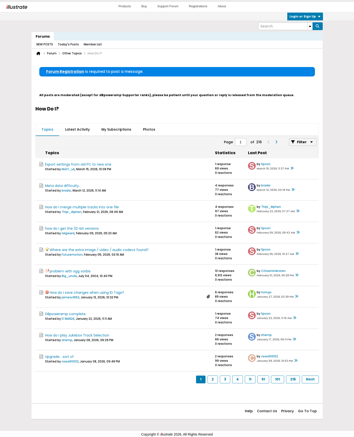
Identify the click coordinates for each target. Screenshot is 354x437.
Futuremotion (72, 254)
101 (277, 379)
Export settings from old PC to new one (78, 164)
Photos (149, 129)
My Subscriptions (116, 129)
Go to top (307, 411)
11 (250, 379)
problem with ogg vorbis (70, 271)
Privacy (287, 411)
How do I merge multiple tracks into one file (82, 207)
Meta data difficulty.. (62, 185)
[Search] (285, 26)
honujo (266, 292)
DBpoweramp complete (65, 313)
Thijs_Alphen (72, 212)
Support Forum (168, 6)
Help (249, 411)
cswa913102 (70, 361)
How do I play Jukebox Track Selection (77, 335)
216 (293, 379)
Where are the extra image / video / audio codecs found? (99, 249)
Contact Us (267, 411)
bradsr (66, 190)
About (222, 6)
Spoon (266, 164)
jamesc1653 (70, 297)
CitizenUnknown (273, 271)
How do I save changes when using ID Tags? (87, 292)
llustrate (16, 7)
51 (263, 379)
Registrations (198, 6)
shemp (67, 340)
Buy (144, 6)
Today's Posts (68, 44)
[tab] (47, 129)
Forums (43, 36)
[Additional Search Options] (310, 26)
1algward (68, 233)
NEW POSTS (44, 44)
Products (124, 6)
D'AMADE (68, 319)
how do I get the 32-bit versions (72, 228)
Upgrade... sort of (59, 356)
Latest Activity (77, 129)
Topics (47, 129)
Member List (93, 44)
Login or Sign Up (305, 16)
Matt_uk (68, 169)
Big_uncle (69, 276)
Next (310, 379)
